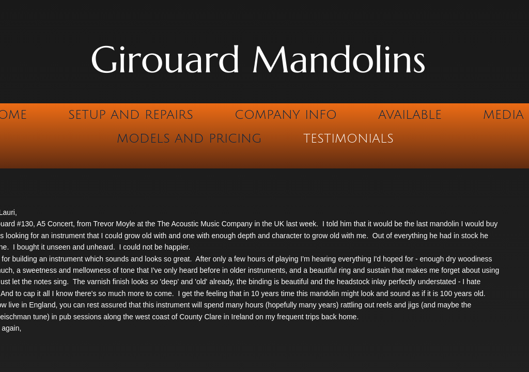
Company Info (286, 114)
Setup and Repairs (130, 114)
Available (410, 114)
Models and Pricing (189, 138)
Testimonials (348, 138)
